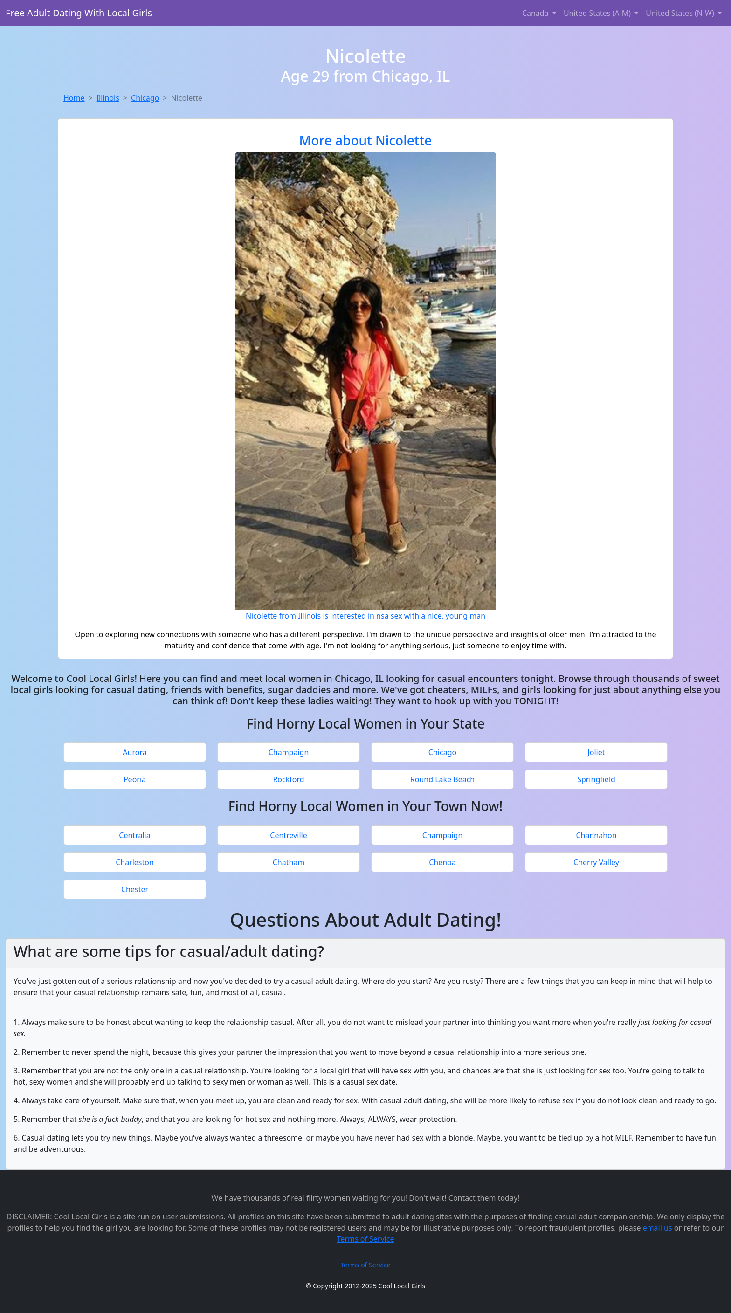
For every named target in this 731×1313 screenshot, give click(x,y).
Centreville (288, 835)
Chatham (289, 862)
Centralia (134, 835)
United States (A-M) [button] (598, 13)
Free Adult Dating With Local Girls (79, 13)
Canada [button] (536, 13)
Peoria (135, 779)
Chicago (145, 98)
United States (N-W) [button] (681, 13)
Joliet (596, 752)
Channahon (596, 835)
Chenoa (442, 862)
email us (657, 1228)
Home (74, 98)
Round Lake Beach (442, 779)
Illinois (108, 98)
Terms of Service (365, 1239)
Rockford (288, 779)
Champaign (289, 752)
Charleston (135, 862)
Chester (134, 889)
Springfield (596, 779)
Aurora (134, 752)
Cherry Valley (596, 862)
